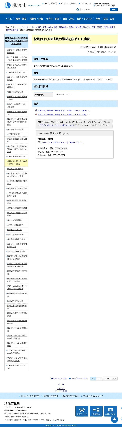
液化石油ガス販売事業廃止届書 (17, 98)
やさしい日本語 (50, 3)
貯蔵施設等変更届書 (15, 301)
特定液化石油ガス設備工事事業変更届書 (17, 351)
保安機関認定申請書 (15, 129)
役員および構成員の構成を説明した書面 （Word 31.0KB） (64, 110)
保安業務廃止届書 (14, 230)
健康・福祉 (21, 19)
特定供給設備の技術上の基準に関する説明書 (17, 287)
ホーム (61, 384)
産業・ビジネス (84, 19)
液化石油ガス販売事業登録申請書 (17, 51)
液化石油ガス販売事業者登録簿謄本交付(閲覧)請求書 (17, 122)
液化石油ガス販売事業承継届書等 (17, 85)
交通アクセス (81, 411)
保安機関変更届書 (14, 220)
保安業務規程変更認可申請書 (17, 214)
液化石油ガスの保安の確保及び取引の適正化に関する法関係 (16, 41)
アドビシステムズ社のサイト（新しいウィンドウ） (59, 125)
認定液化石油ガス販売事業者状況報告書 (17, 257)
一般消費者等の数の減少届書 (17, 202)
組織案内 (96, 411)
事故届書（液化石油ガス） (16, 366)
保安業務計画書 (13, 134)
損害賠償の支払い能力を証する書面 (17, 66)
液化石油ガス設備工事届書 (17, 329)
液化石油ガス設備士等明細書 (17, 344)
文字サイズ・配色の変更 (105, 5)
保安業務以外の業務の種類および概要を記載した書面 (17, 149)
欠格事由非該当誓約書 (16, 72)
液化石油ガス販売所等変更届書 (17, 78)
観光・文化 (68, 19)
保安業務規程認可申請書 (17, 208)
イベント (61, 389)
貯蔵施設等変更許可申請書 (17, 294)
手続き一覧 (73, 27)
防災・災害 (109, 19)
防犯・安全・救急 (45, 27)
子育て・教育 (52, 19)
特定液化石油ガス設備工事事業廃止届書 (17, 359)
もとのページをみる (69, 3)
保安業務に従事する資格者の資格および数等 (17, 174)
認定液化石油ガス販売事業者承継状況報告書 (17, 265)
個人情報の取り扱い (70, 396)
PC (99, 379)
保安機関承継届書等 (15, 225)
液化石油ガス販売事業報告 (17, 113)
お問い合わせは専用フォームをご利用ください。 (62, 142)
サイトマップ (86, 3)
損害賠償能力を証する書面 (17, 140)
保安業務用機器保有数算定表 (17, 182)
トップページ (22, 27)
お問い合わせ (110, 411)
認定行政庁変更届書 (15, 234)
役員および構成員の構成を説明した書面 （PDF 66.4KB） (63, 115)
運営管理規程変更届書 (16, 251)
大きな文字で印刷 (105, 52)
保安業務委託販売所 (15, 169)
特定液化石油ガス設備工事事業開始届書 (17, 337)
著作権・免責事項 (50, 396)
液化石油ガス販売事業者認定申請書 (17, 245)
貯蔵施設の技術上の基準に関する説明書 (17, 280)
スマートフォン (110, 379)
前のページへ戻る (59, 378)
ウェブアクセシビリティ (93, 396)
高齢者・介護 (36, 19)
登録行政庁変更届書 (15, 92)
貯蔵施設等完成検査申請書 (17, 307)
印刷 (90, 52)
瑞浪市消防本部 (60, 27)
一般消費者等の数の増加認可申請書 (17, 194)
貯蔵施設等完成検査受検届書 (17, 314)
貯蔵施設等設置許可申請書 (17, 272)
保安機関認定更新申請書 (17, 188)
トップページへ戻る (79, 378)
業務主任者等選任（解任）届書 (16, 105)
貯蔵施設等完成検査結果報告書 (17, 322)
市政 (98, 19)
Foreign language (102, 3)
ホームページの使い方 (30, 396)
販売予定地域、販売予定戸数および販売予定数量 (17, 58)
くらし (33, 27)
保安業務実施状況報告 (16, 239)
